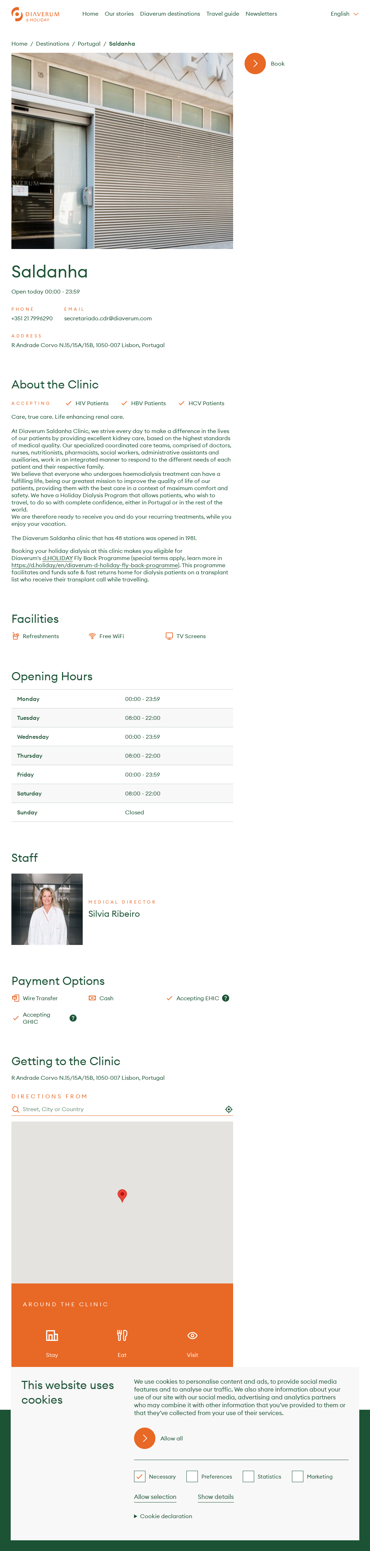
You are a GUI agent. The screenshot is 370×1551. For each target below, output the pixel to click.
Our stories (119, 13)
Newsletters (261, 13)
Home (90, 13)
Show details (216, 1497)
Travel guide (222, 13)
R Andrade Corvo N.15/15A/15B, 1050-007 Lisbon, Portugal (88, 345)
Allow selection (155, 1497)
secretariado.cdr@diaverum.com (108, 318)
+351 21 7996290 (32, 318)
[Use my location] (229, 1109)
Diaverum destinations (170, 13)
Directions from (49, 1096)
